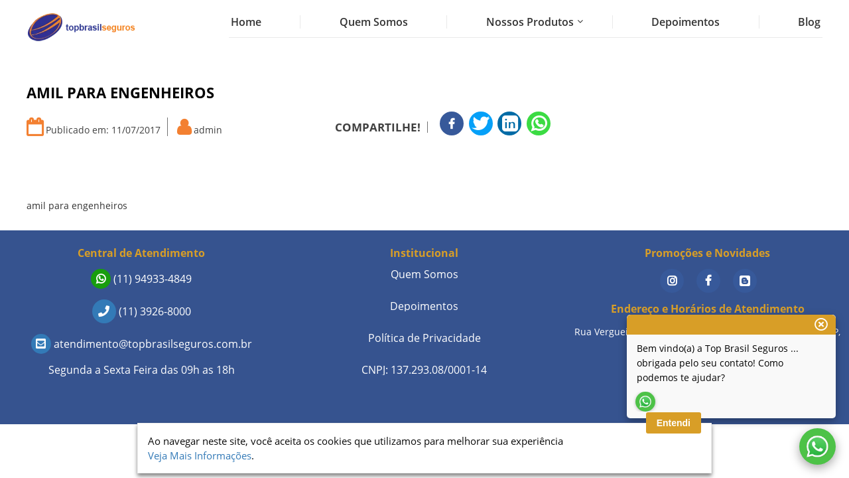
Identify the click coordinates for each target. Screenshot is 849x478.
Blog (809, 22)
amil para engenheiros (77, 205)
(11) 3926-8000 (141, 311)
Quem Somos (374, 22)
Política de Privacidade (424, 338)
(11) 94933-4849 (141, 279)
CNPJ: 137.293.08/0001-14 (424, 369)
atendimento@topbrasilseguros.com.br (141, 344)
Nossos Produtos (530, 22)
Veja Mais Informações (199, 455)
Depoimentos (685, 22)
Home (246, 22)
